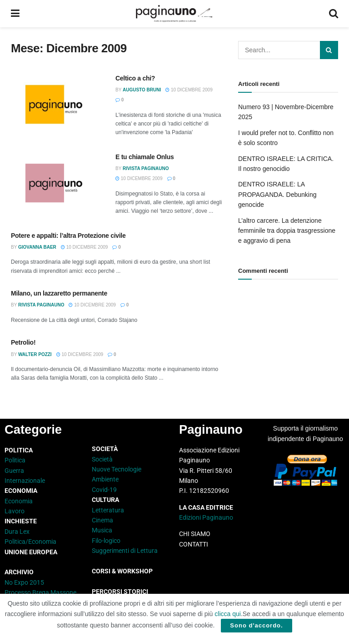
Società (102, 459)
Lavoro (15, 511)
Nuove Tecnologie (116, 469)
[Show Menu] (15, 13)
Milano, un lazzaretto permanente (59, 293)
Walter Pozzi (35, 354)
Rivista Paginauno (146, 168)
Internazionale (25, 480)
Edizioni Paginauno (206, 517)
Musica (102, 530)
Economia (19, 501)
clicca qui (227, 613)
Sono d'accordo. (256, 625)
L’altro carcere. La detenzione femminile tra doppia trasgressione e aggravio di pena (286, 231)
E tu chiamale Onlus (144, 157)
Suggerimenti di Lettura (125, 550)
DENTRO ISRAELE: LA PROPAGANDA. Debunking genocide (277, 194)
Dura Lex (17, 531)
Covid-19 (104, 489)
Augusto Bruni (142, 89)
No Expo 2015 (24, 582)
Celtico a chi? (135, 78)
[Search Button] (333, 13)
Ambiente (105, 479)
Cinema (102, 520)
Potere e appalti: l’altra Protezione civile (68, 235)
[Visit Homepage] (174, 14)
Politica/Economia (30, 541)
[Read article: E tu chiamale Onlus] (56, 185)
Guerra (14, 470)
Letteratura (108, 510)
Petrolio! (23, 342)
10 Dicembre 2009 (189, 89)
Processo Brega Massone (40, 592)
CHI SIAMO (194, 533)
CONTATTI (193, 544)
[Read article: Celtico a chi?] (56, 106)
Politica (15, 460)
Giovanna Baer (37, 247)
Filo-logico (106, 540)
